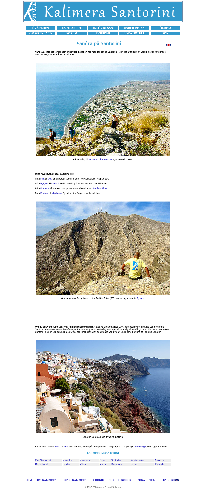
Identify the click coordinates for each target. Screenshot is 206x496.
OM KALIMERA (46, 480)
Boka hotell (42, 464)
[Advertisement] (103, 312)
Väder (83, 464)
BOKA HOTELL (146, 480)
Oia (50, 178)
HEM (29, 480)
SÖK (111, 480)
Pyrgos (44, 183)
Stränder (116, 460)
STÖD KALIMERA (76, 480)
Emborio (45, 188)
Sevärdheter (137, 460)
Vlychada (57, 193)
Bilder (66, 464)
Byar (102, 460)
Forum (134, 464)
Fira (42, 178)
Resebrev (116, 464)
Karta (102, 464)
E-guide (159, 464)
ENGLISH (169, 480)
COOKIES (99, 480)
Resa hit (67, 460)
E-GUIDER (124, 480)
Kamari (55, 183)
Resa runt (85, 460)
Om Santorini (43, 460)
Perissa (108, 159)
